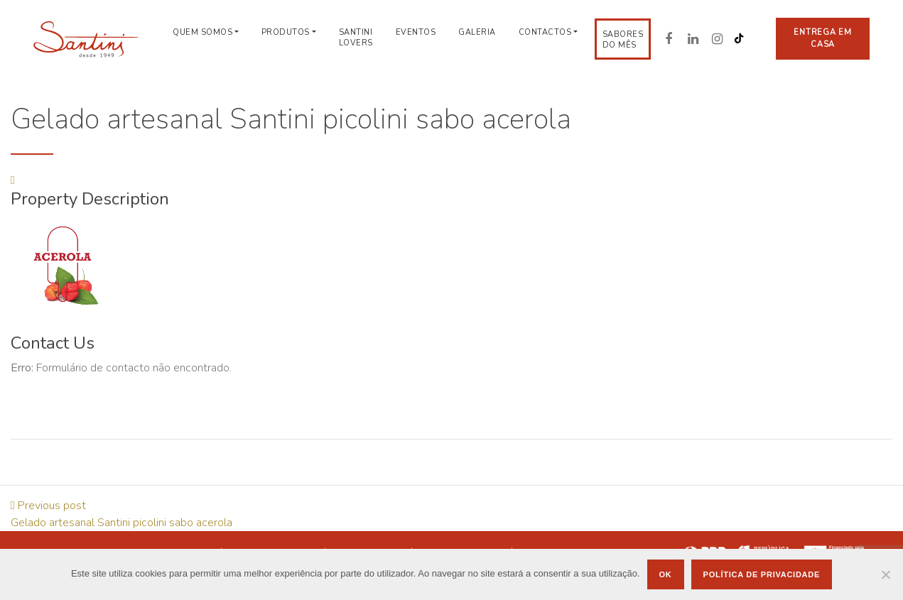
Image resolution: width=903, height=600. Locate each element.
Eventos (416, 32)
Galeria (477, 32)
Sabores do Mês (623, 39)
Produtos (285, 32)
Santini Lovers (356, 37)
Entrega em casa (823, 38)
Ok (665, 574)
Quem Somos (202, 32)
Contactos (545, 32)
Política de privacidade (762, 574)
